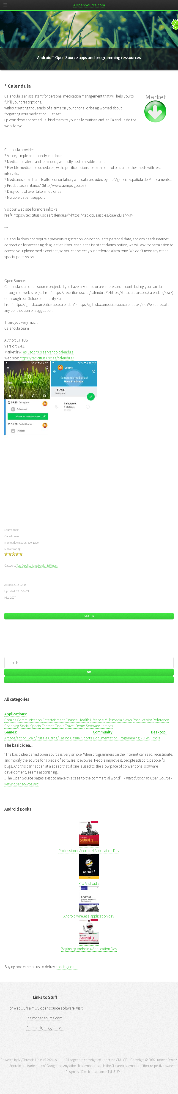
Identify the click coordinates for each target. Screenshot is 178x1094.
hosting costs (66, 966)
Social (25, 725)
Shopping (11, 725)
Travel (70, 725)
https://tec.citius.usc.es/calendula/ (46, 358)
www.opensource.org (21, 784)
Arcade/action (15, 738)
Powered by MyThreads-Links (21, 1060)
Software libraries (99, 725)
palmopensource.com (44, 1018)
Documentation (105, 738)
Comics (10, 719)
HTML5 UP (112, 1072)
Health (83, 719)
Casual (75, 738)
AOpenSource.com (89, 5)
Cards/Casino (58, 738)
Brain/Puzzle (37, 738)
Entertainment (53, 719)
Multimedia (113, 719)
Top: (19, 565)
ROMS (145, 738)
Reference (161, 719)
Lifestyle (97, 719)
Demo (80, 725)
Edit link (89, 616)
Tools (59, 725)
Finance (72, 719)
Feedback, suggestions (44, 1027)
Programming (129, 738)
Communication (29, 719)
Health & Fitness (48, 565)
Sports (35, 725)
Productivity (142, 719)
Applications (29, 565)
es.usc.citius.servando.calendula (48, 352)
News (127, 719)
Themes (48, 725)
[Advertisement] (88, 488)
